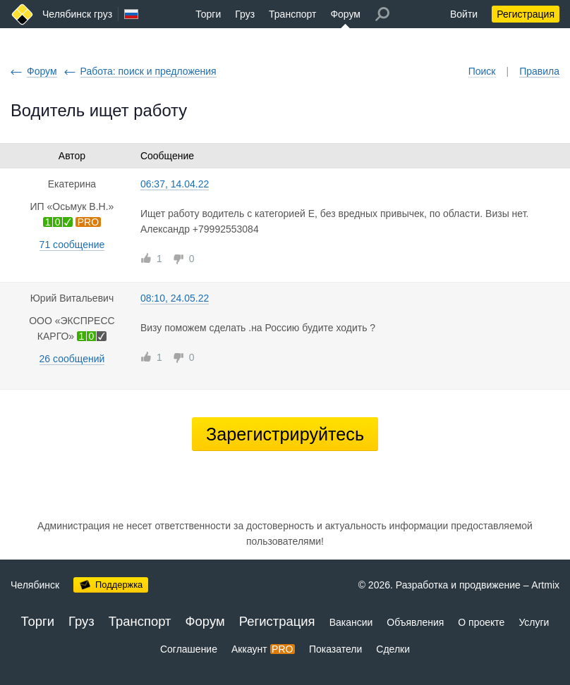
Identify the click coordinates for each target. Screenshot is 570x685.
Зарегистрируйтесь (285, 434)
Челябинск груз (77, 14)
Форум (345, 14)
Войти (464, 14)
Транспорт (292, 14)
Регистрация (525, 14)
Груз (245, 14)
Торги (208, 14)
